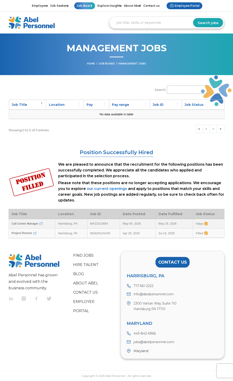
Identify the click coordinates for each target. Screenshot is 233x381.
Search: (160, 89)
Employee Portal (187, 5)
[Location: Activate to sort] (65, 105)
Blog (78, 274)
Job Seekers (59, 5)
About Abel (132, 5)
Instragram (27, 299)
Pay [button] (90, 105)
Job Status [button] (194, 105)
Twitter (53, 299)
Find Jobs (83, 255)
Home (91, 63)
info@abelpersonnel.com (154, 294)
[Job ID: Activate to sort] (166, 105)
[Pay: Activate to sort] (96, 105)
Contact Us (172, 262)
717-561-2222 (143, 286)
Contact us (151, 5)
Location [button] (57, 105)
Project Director (24, 233)
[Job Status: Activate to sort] (203, 105)
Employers (40, 5)
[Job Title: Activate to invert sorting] (27, 105)
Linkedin (15, 299)
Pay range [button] (120, 105)
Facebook (40, 299)
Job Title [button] (19, 105)
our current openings (107, 188)
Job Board (84, 5)
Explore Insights (109, 5)
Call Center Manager (27, 223)
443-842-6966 (145, 333)
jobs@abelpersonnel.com (154, 342)
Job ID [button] (158, 105)
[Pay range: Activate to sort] (129, 105)
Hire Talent (86, 264)
